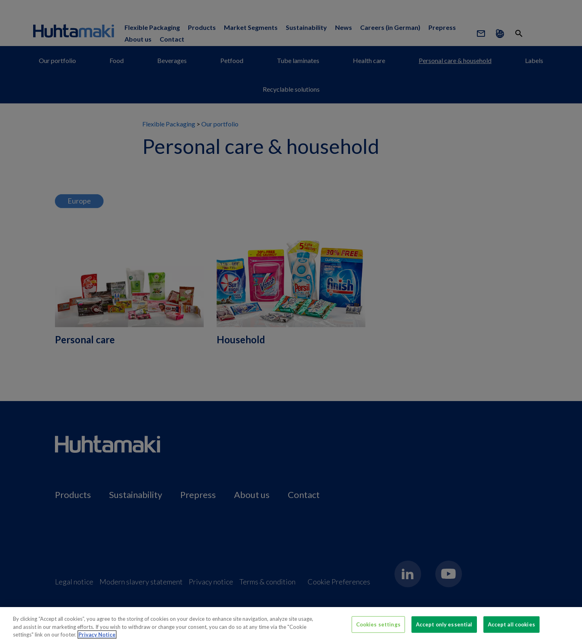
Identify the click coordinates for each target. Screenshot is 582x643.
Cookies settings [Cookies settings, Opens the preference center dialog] (378, 629)
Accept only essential (444, 629)
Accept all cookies (511, 629)
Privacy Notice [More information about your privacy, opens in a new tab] (97, 639)
